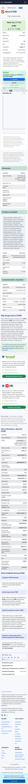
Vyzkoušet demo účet (14, 407)
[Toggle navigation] (25, 2)
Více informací (21, 777)
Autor (2, 755)
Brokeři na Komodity (6, 730)
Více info (14, 83)
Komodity (17, 729)
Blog (2, 757)
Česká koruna (18, 738)
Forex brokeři (4, 733)
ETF (16, 743)
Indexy (16, 731)
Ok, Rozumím (14, 781)
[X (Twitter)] (7, 715)
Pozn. (22, 88)
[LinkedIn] (4, 715)
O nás (2, 750)
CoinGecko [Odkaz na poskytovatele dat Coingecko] (20, 769)
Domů (3, 7)
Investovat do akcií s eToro (14, 376)
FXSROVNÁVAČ (6, 2)
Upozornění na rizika (20, 759)
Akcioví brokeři (5, 724)
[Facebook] (2, 715)
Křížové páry (18, 741)
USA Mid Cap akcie (12, 7)
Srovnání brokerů (5, 721)
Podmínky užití (18, 752)
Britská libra (18, 736)
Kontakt (3, 753)
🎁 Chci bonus (14, 79)
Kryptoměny (18, 721)
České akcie (18, 724)
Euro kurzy (17, 733)
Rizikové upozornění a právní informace (13, 772)
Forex (16, 726)
